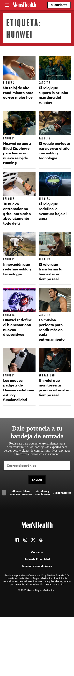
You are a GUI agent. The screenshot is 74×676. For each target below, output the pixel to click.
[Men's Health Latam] (24, 5)
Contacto (37, 552)
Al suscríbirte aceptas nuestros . (40, 493)
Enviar (37, 479)
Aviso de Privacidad (37, 559)
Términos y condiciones (37, 565)
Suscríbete (59, 5)
